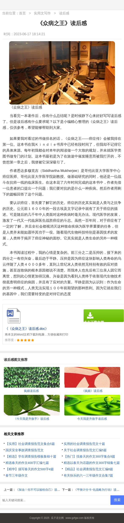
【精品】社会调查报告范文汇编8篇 (88, 469)
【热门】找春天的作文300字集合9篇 (89, 456)
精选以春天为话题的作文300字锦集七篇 (92, 463)
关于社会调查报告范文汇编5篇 (85, 450)
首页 (22, 13)
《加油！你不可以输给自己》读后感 (39, 489)
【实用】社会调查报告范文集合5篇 (30, 444)
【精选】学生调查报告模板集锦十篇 (31, 456)
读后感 (64, 13)
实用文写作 (42, 13)
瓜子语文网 (57, 517)
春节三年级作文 (17, 475)
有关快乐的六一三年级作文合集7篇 (88, 475)
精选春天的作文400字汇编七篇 (27, 463)
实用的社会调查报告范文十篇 (84, 444)
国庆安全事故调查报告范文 (25, 450)
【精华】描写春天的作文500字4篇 (30, 469)
